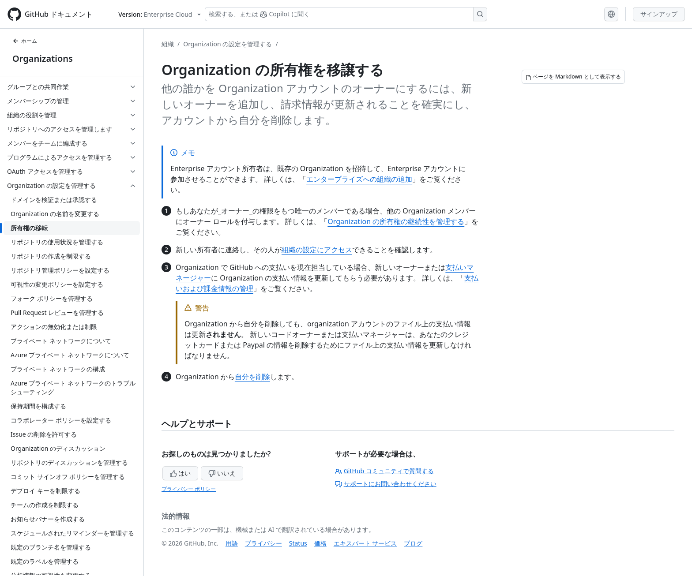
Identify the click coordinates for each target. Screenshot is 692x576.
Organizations (42, 58)
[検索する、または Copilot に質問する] (346, 14)
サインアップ (658, 14)
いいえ (222, 473)
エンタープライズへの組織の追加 (359, 179)
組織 (168, 44)
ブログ (413, 543)
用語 (232, 543)
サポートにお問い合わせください (385, 483)
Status (298, 543)
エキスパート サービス (365, 543)
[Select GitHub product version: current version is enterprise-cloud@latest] (159, 14)
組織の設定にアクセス (317, 249)
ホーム (24, 41)
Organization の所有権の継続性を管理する (395, 221)
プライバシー (263, 543)
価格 (320, 543)
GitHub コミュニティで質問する (384, 471)
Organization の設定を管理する (227, 44)
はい (180, 473)
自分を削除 (252, 377)
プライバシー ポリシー (189, 489)
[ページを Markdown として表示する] (573, 77)
